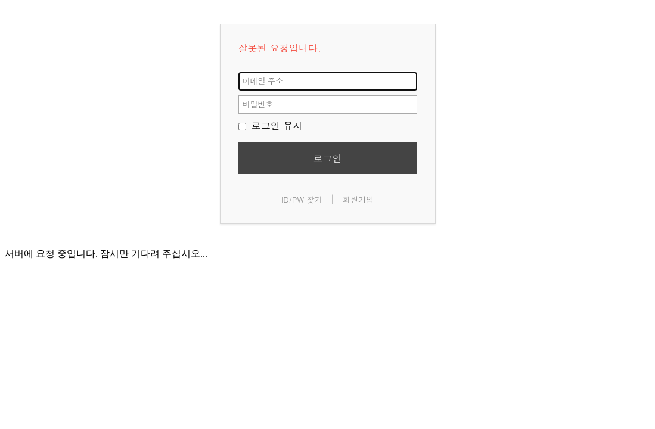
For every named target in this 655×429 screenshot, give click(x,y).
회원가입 (358, 199)
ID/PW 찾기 (301, 199)
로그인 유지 (270, 125)
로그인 (327, 158)
